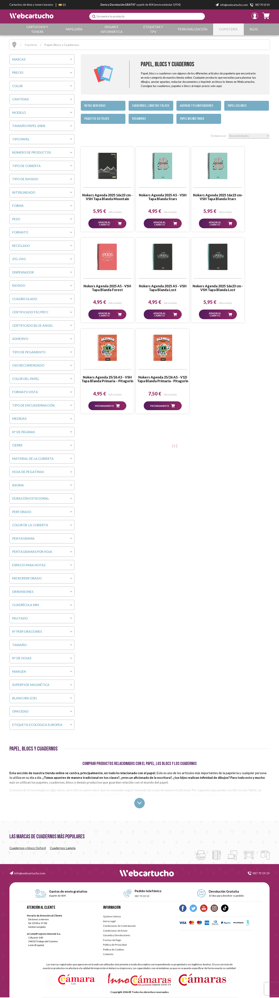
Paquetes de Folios (96, 119)
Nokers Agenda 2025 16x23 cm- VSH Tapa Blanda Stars (198, 197)
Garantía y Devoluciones (116, 935)
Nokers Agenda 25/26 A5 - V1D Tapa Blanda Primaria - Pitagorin (246, 288)
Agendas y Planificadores (196, 106)
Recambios (139, 119)
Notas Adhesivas (95, 106)
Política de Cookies (113, 950)
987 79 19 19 (261, 874)
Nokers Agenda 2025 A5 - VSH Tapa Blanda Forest (246, 197)
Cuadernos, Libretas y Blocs (150, 106)
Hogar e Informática (112, 29)
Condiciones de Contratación (119, 926)
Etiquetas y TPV (155, 29)
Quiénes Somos (112, 917)
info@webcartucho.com (29, 874)
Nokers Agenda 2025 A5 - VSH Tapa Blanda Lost (103, 288)
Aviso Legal (109, 921)
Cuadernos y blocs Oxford (27, 848)
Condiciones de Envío (115, 931)
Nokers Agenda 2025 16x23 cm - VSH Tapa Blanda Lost (151, 288)
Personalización (194, 29)
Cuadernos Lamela (63, 848)
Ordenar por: (219, 135)
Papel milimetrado (192, 119)
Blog (254, 29)
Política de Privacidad (115, 945)
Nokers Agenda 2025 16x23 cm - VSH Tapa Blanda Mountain (103, 197)
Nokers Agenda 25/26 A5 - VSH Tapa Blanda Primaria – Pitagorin (199, 288)
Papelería (74, 29)
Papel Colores (237, 106)
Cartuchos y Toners (38, 29)
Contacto (108, 954)
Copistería (229, 29)
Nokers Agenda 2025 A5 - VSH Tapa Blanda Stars (151, 197)
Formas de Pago (112, 940)
